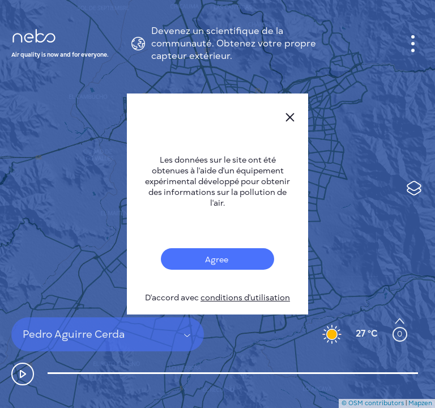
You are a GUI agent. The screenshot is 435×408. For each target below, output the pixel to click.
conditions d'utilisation (245, 297)
